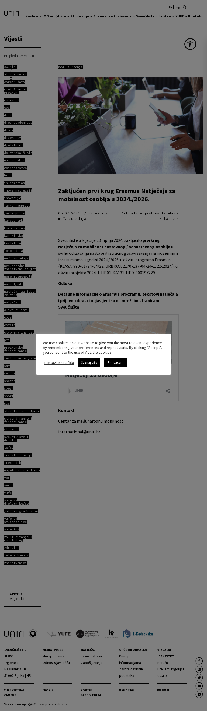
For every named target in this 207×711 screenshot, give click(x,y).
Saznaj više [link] (89, 362)
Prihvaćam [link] (115, 362)
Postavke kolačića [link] (59, 362)
